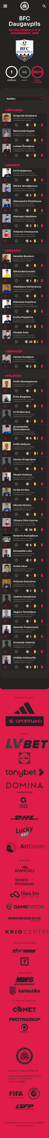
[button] (24, 98)
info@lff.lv (21, 1081)
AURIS (31, 1126)
